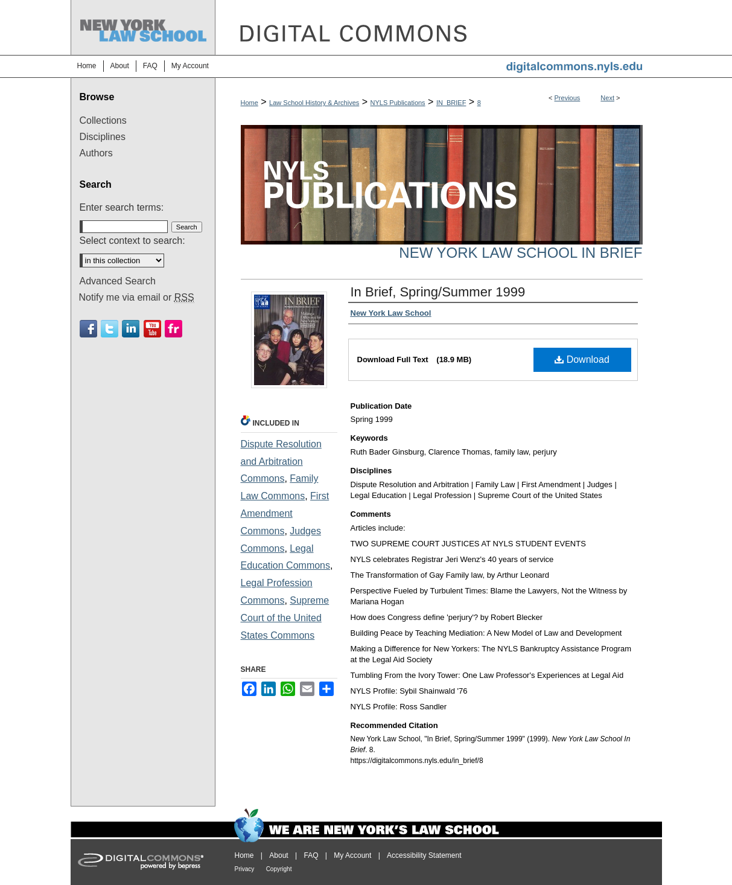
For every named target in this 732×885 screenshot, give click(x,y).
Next (607, 97)
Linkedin (130, 328)
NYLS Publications (398, 102)
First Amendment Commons (285, 513)
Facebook (88, 328)
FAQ (311, 855)
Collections (103, 120)
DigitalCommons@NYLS (438, 27)
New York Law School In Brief (520, 252)
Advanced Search (118, 281)
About (278, 855)
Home (249, 102)
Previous (568, 97)
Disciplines (103, 137)
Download (582, 359)
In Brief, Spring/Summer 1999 (438, 291)
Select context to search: (132, 240)
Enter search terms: (122, 207)
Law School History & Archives (314, 102)
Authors (96, 153)
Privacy (245, 869)
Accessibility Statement (424, 855)
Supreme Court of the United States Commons (285, 618)
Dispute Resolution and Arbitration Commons (281, 461)
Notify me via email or (136, 297)
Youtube (152, 328)
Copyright (279, 869)
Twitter (109, 328)
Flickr (173, 328)
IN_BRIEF (451, 102)
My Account (352, 855)
